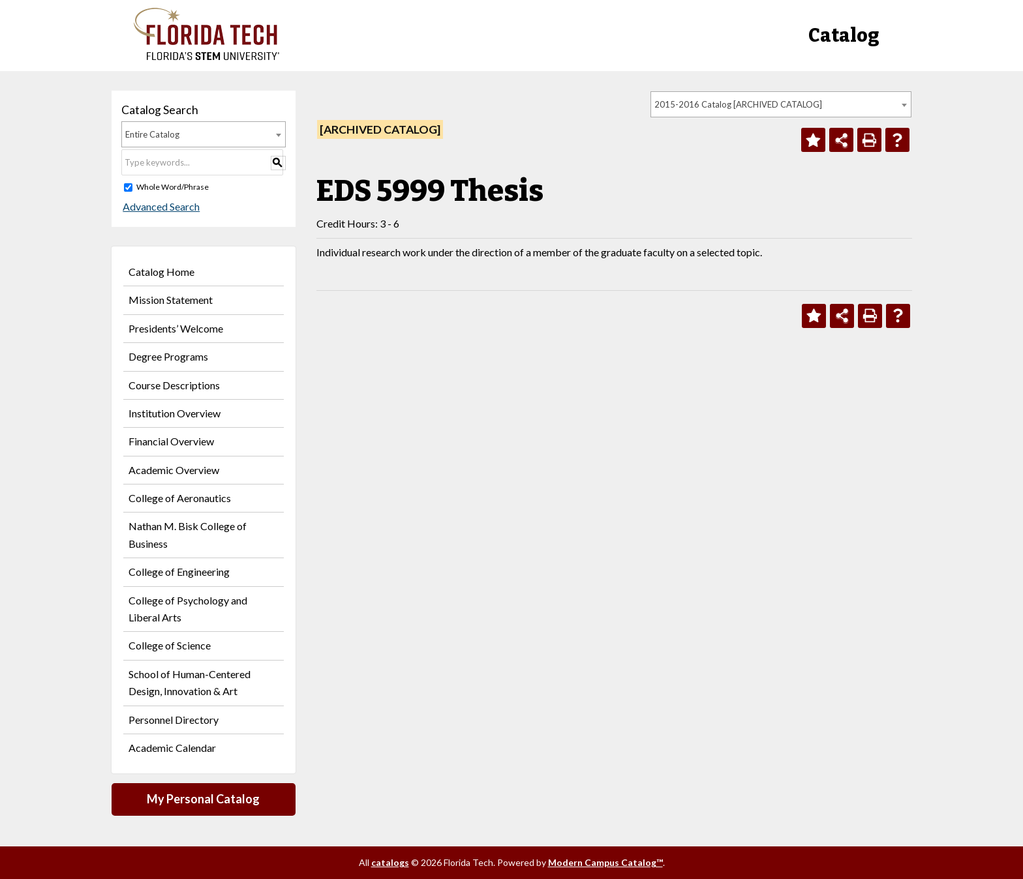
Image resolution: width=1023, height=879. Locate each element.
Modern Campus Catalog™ (605, 862)
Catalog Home (161, 271)
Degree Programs (168, 356)
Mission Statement (171, 299)
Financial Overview (171, 441)
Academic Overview (174, 470)
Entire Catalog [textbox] (152, 134)
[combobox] (780, 104)
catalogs (390, 862)
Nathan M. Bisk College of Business (188, 534)
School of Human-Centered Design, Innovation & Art (190, 682)
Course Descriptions (174, 385)
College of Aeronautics (180, 498)
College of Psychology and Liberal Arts (188, 608)
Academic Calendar (172, 747)
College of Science (170, 645)
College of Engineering (179, 571)
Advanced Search (159, 206)
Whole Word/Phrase (172, 187)
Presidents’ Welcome (176, 328)
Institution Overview (175, 413)
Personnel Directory (174, 719)
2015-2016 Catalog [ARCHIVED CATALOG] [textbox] (738, 104)
